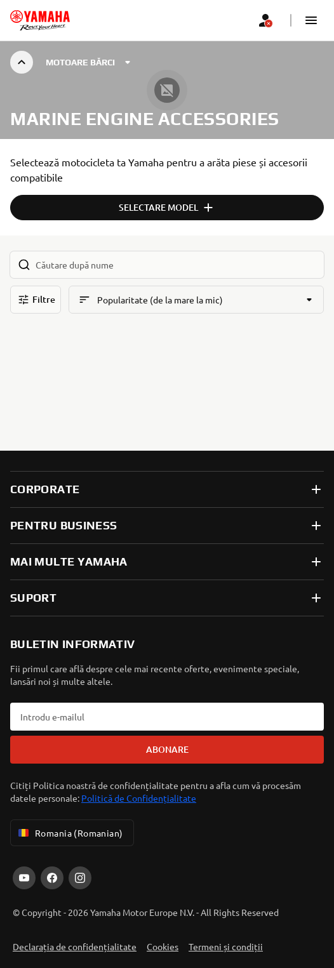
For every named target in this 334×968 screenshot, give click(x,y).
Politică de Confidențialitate (138, 798)
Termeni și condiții (226, 946)
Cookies (162, 946)
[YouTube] (24, 877)
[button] (311, 20)
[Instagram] (80, 877)
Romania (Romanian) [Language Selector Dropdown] (69, 832)
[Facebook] (52, 877)
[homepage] (40, 20)
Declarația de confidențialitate (75, 946)
